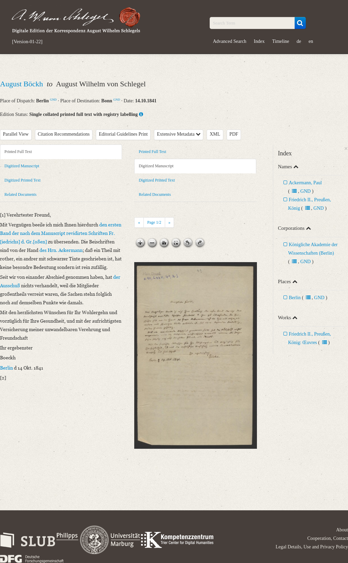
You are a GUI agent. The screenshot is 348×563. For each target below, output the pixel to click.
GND (53, 99)
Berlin (295, 297)
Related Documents (20, 194)
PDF (233, 134)
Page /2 (154, 222)
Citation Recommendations (64, 134)
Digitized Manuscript (21, 166)
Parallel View (16, 134)
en (311, 41)
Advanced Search (229, 41)
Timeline (280, 41)
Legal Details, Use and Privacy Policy (312, 546)
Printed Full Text (18, 151)
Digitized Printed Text (22, 180)
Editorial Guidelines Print (123, 134)
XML (215, 134)
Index (259, 41)
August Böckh (22, 84)
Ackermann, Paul (305, 182)
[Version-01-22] (27, 41)
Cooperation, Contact (327, 538)
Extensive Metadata (179, 134)
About (342, 529)
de (299, 41)
